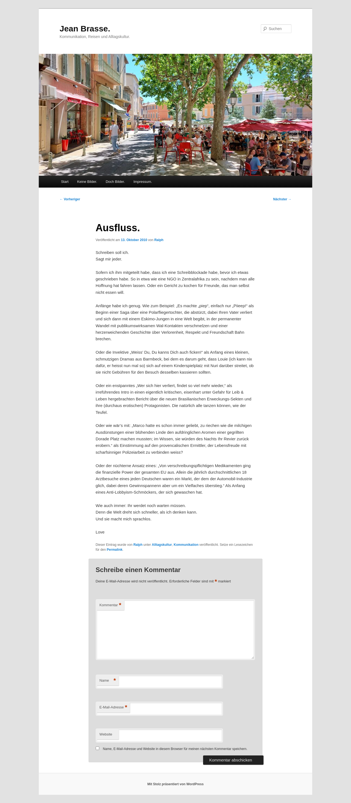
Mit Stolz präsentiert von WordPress (175, 784)
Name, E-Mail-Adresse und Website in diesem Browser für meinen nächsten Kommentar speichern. (175, 749)
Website (106, 734)
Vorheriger (70, 199)
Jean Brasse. (85, 28)
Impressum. (142, 182)
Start (64, 182)
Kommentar (110, 605)
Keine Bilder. (87, 182)
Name (108, 681)
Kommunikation (186, 545)
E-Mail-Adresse (113, 707)
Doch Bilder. (115, 182)
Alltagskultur (162, 545)
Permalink (114, 550)
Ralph (158, 240)
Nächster (282, 199)
